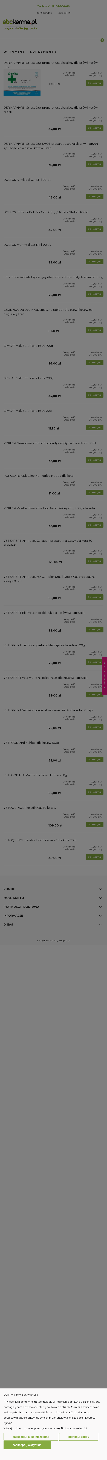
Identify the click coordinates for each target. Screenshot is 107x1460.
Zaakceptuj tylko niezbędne (31, 1436)
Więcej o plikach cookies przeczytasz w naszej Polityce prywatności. (45, 1428)
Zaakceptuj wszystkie (27, 1445)
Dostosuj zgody (78, 1436)
